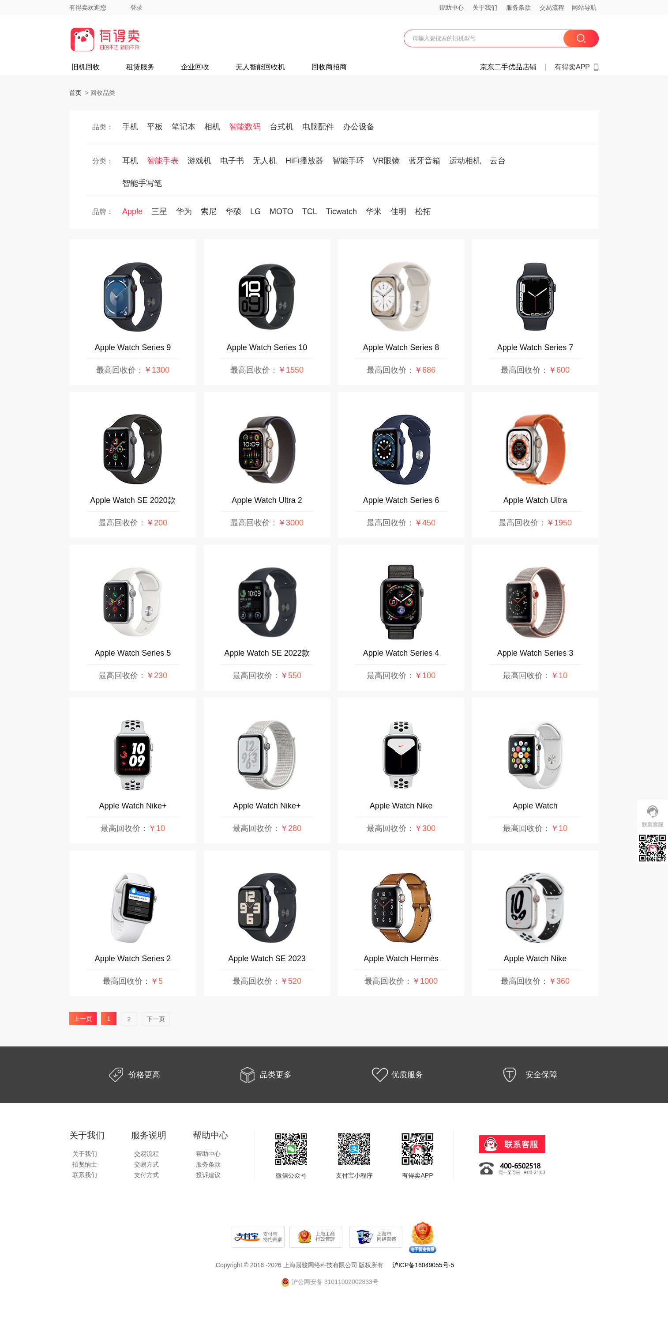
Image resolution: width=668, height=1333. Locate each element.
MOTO (281, 211)
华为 (184, 211)
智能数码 (245, 126)
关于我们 (485, 7)
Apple (132, 211)
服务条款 (518, 7)
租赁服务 (140, 67)
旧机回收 (85, 67)
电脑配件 (318, 126)
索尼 (209, 211)
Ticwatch (341, 211)
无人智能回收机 (260, 67)
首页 (75, 92)
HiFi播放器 (304, 160)
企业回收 (195, 67)
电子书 (232, 160)
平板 (155, 126)
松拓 (423, 211)
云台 (498, 160)
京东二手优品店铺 (508, 67)
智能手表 (163, 160)
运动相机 (465, 160)
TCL (309, 211)
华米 (374, 211)
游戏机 (199, 160)
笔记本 (183, 126)
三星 (159, 211)
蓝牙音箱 (424, 160)
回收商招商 (329, 67)
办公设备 (359, 126)
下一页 (155, 1019)
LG (255, 211)
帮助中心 (451, 7)
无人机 (265, 160)
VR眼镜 (386, 160)
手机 (130, 126)
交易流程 (552, 7)
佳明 (398, 211)
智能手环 (348, 160)
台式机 (281, 126)
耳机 (130, 160)
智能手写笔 (142, 183)
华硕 (233, 211)
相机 (212, 126)
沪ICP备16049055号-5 (423, 1265)
